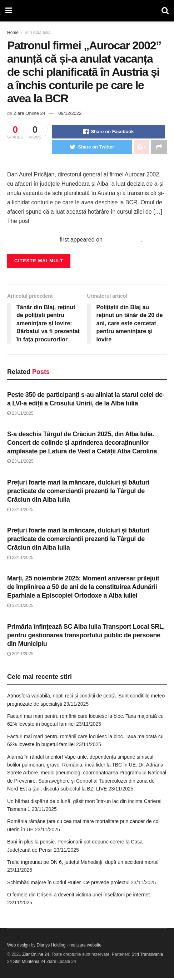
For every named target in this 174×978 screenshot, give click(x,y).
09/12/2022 (69, 113)
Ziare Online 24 (29, 113)
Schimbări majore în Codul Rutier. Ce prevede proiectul (68, 882)
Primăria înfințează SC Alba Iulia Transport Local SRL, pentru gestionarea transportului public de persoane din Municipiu (86, 635)
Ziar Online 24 (35, 954)
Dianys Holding (51, 945)
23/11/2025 (20, 413)
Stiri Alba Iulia (38, 32)
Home (13, 32)
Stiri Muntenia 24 (29, 961)
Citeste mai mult (38, 260)
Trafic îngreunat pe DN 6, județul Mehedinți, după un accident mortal (83, 862)
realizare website (85, 945)
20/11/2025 (20, 653)
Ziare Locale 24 (61, 961)
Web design (18, 945)
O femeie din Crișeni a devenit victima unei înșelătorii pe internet (78, 894)
